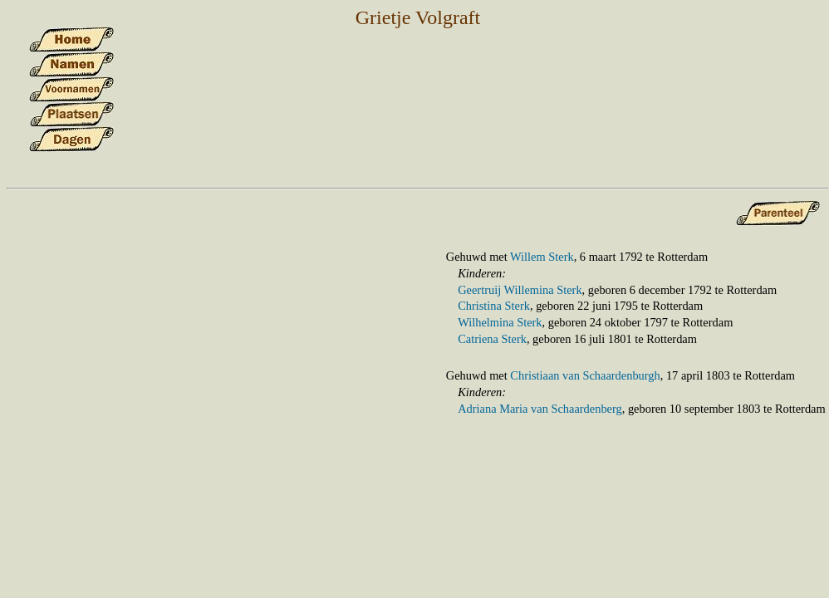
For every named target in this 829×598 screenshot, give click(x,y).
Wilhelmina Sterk (500, 322)
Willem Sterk (542, 256)
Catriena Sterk (492, 339)
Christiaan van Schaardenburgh (585, 375)
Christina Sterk (494, 305)
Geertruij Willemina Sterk (519, 290)
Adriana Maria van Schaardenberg (540, 408)
